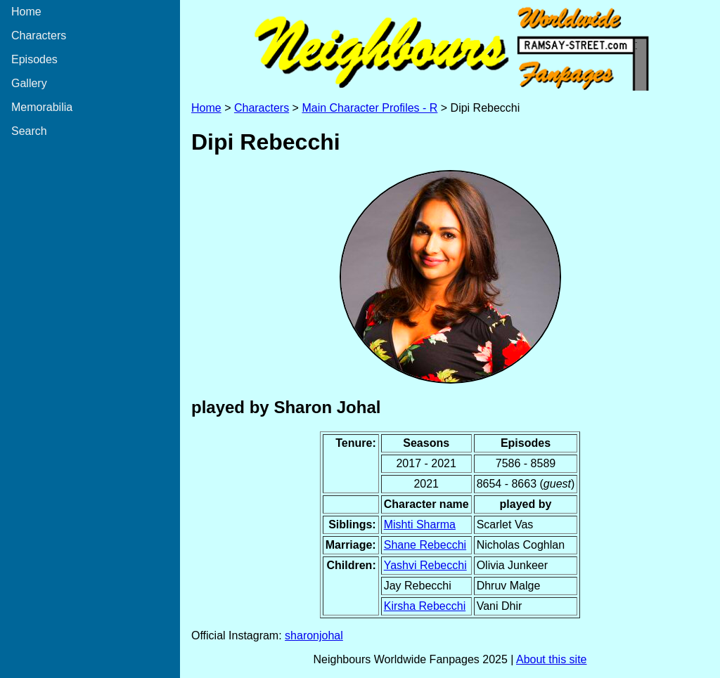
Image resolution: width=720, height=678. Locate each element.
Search (29, 131)
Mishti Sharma (420, 524)
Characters (38, 35)
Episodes (34, 59)
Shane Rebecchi (425, 545)
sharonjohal (314, 635)
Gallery (29, 83)
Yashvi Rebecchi (425, 565)
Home (26, 12)
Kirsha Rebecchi (425, 606)
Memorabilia (41, 107)
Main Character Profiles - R (369, 108)
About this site (551, 659)
